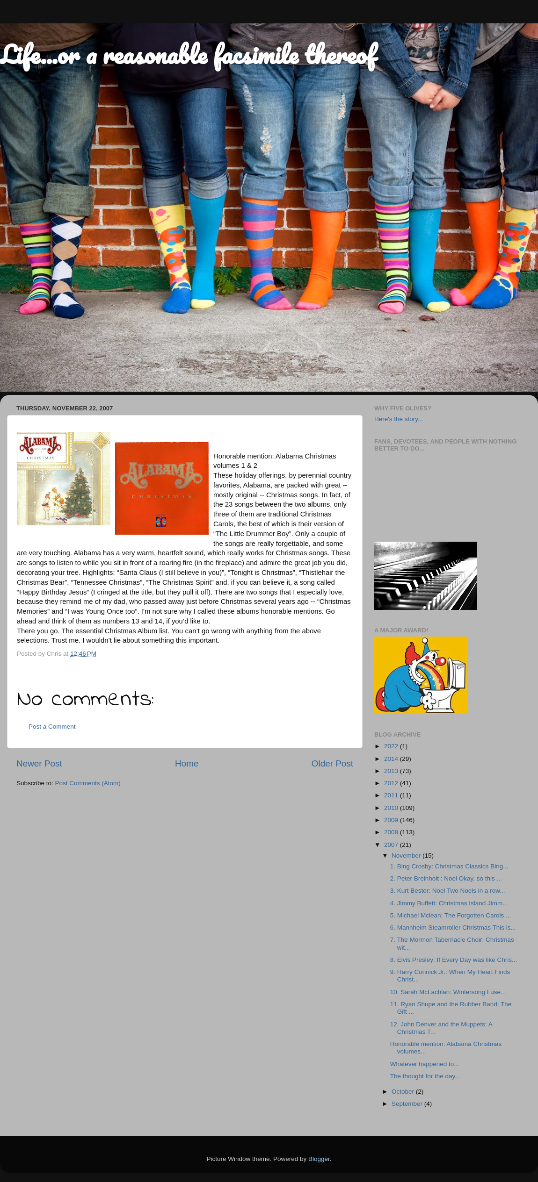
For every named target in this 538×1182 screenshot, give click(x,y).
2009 (392, 820)
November (407, 855)
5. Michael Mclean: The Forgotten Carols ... (450, 915)
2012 (392, 783)
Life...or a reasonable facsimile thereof (187, 54)
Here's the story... (398, 419)
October (404, 1091)
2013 (392, 770)
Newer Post (39, 763)
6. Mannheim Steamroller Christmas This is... (453, 927)
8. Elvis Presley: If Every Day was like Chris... (453, 959)
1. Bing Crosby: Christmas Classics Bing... (449, 866)
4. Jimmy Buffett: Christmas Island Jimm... (449, 903)
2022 (392, 746)
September (408, 1103)
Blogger (319, 1158)
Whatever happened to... (424, 1063)
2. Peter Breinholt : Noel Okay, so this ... (446, 878)
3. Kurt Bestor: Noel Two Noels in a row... (447, 890)
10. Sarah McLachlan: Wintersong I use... (448, 992)
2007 (392, 844)
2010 (392, 807)
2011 (392, 795)
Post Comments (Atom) (88, 783)
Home (186, 763)
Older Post (332, 763)
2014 (392, 758)
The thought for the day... (425, 1076)
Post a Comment (52, 726)
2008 (392, 832)
